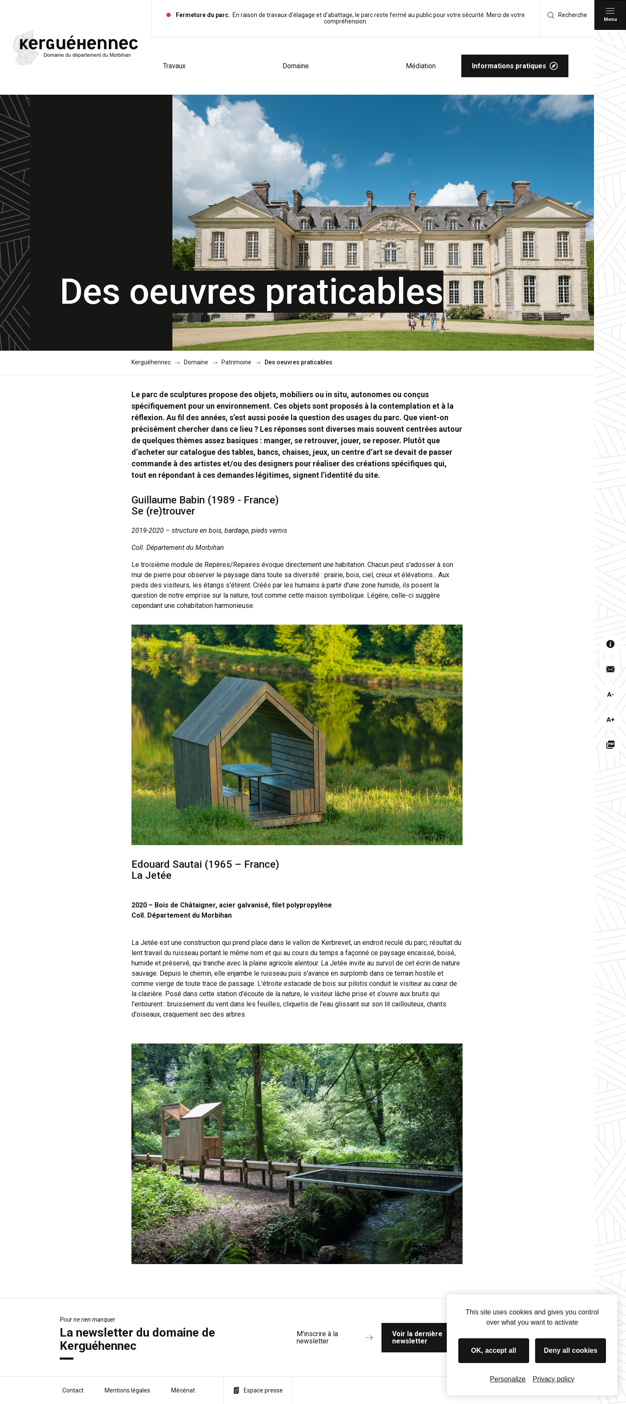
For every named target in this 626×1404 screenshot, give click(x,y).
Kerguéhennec (151, 362)
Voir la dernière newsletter (442, 1338)
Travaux (174, 66)
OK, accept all (493, 1350)
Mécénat (183, 1390)
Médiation (421, 66)
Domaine (295, 66)
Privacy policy (553, 1379)
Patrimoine (236, 362)
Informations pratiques (515, 66)
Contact (73, 1390)
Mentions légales (127, 1390)
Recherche (567, 15)
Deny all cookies (570, 1350)
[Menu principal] (610, 15)
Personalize (508, 1379)
